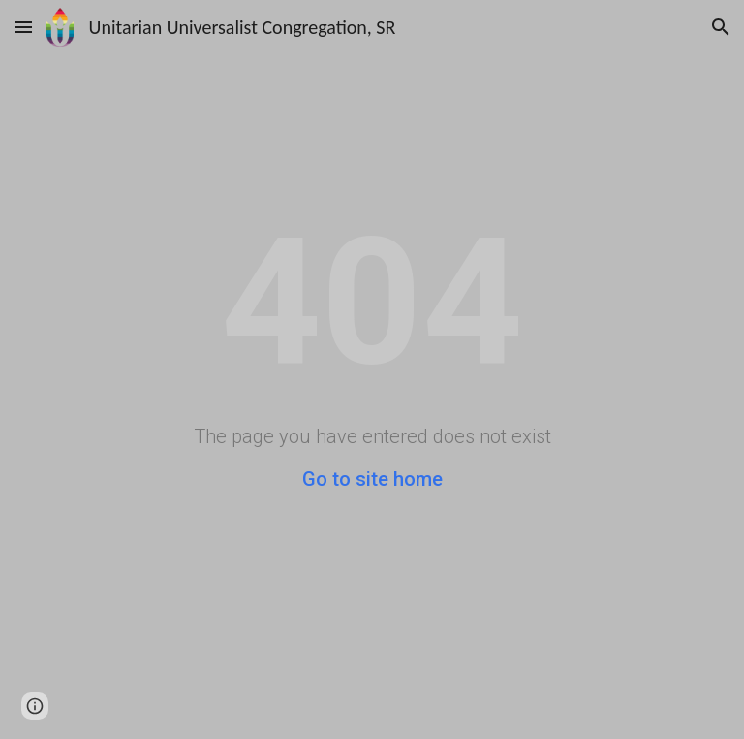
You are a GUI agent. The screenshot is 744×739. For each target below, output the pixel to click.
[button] (23, 26)
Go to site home (372, 479)
